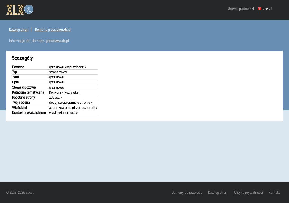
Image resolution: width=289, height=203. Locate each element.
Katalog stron (18, 29)
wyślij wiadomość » (63, 113)
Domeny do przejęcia (187, 192)
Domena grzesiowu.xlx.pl (53, 29)
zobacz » (79, 67)
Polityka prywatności (248, 192)
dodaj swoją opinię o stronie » (70, 102)
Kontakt (274, 192)
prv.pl (267, 9)
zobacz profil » (86, 107)
